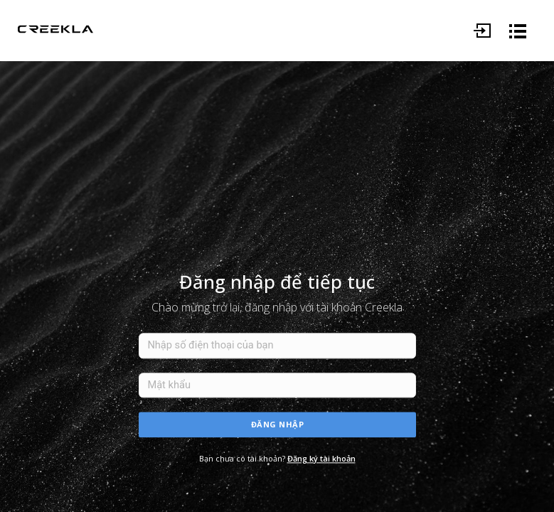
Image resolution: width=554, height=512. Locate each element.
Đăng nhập (277, 424)
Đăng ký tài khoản (321, 458)
